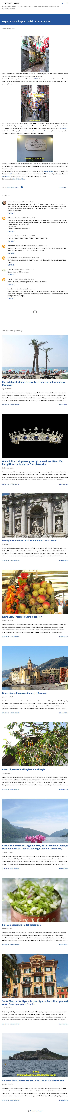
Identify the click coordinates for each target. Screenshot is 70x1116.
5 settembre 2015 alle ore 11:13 (24, 269)
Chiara (10, 279)
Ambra (10, 202)
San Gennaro (6, 176)
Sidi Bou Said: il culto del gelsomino (21, 924)
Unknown (11, 218)
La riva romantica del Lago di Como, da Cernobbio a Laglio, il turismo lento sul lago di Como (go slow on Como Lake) (35, 847)
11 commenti (14, 945)
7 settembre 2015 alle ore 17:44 (25, 289)
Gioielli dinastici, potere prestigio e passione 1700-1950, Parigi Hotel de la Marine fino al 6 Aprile (32, 463)
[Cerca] (62, 3)
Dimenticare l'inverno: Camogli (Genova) (24, 693)
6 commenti (14, 484)
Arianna (10, 269)
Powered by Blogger (35, 1111)
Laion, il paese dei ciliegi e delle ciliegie (23, 769)
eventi (17, 187)
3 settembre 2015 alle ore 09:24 (25, 236)
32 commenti (14, 1024)
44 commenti (14, 789)
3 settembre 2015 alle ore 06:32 (23, 202)
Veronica (10, 289)
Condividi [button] (62, 187)
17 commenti (14, 713)
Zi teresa (12, 174)
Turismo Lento (11, 3)
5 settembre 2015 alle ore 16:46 (24, 279)
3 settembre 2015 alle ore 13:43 (37, 246)
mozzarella (63, 128)
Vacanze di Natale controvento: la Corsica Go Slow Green (33, 1080)
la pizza (35, 131)
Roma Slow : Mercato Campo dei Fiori (22, 616)
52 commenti (14, 560)
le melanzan (44, 131)
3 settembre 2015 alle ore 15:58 (29, 257)
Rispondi (11, 213)
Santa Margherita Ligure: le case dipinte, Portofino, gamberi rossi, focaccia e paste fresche (35, 1003)
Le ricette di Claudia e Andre (17, 246)
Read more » (63, 405)
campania (10, 187)
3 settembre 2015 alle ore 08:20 (25, 218)
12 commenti (14, 405)
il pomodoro (29, 131)
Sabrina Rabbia (12, 257)
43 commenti (14, 637)
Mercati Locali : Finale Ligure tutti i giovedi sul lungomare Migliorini (34, 383)
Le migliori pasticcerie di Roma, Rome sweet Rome (29, 540)
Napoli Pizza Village (19, 179)
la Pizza (36, 79)
